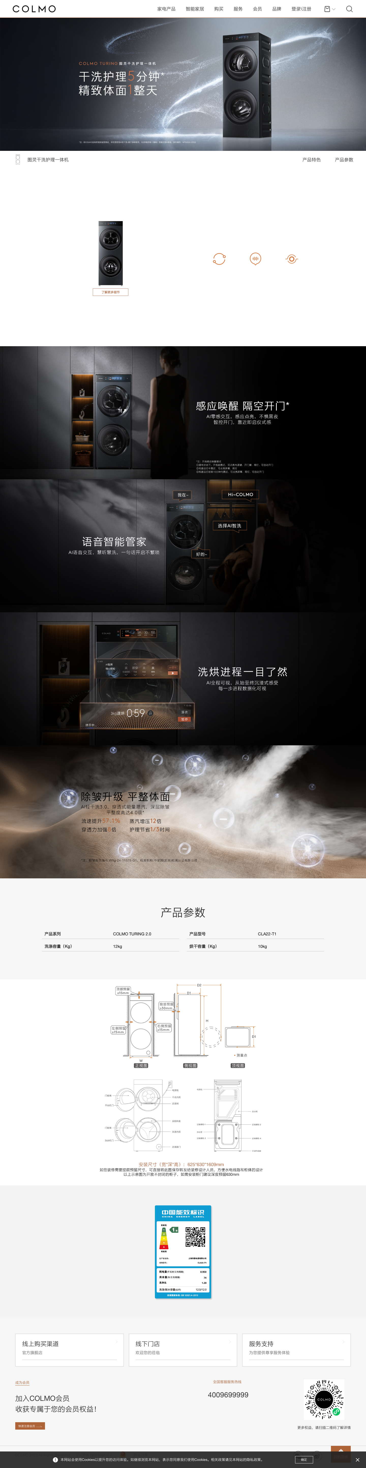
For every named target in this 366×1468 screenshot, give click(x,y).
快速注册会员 (29, 1431)
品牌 (276, 9)
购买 (218, 9)
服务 (238, 9)
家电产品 (166, 9)
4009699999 (228, 1396)
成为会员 (22, 1384)
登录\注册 (301, 9)
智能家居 (195, 9)
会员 (257, 9)
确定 (303, 1460)
